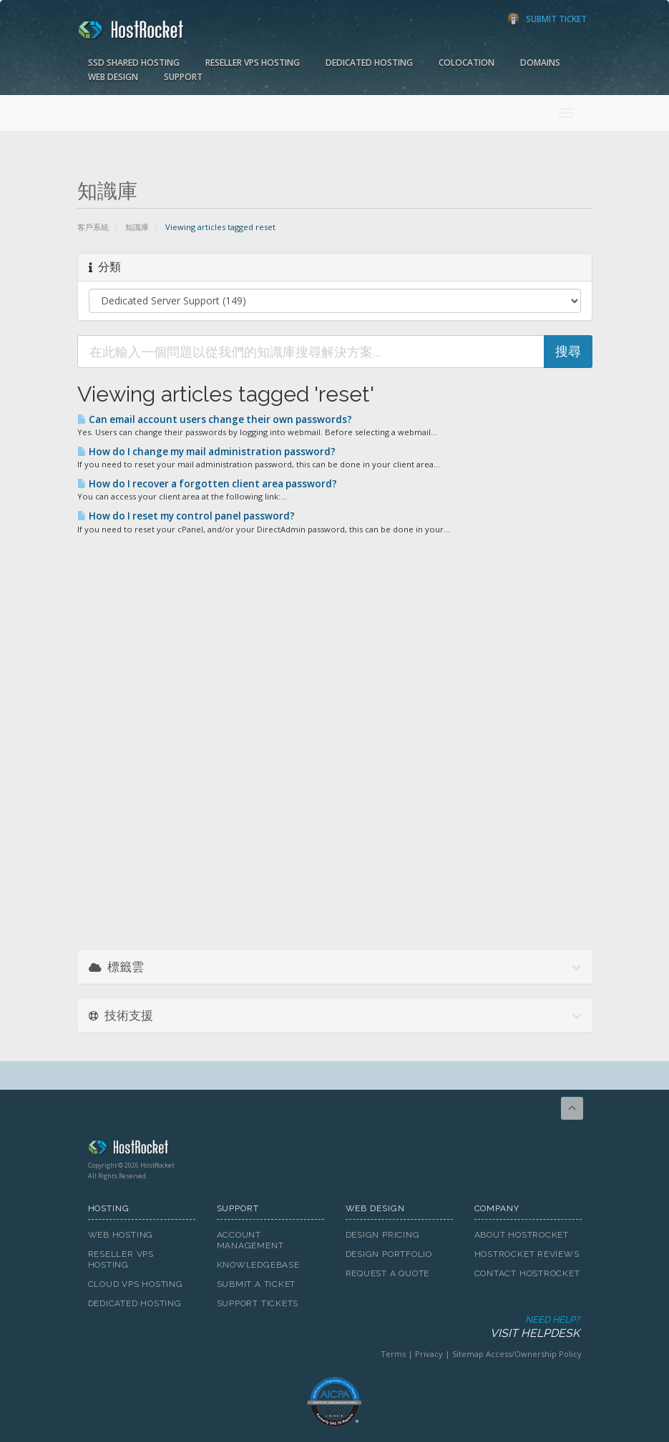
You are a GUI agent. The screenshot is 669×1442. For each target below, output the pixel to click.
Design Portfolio (389, 1254)
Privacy (429, 1353)
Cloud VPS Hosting (135, 1284)
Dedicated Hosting (369, 62)
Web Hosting (121, 1235)
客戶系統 (93, 227)
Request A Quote (388, 1273)
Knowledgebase (258, 1265)
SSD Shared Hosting (134, 62)
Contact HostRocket (527, 1273)
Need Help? (334, 1327)
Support (183, 77)
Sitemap (468, 1353)
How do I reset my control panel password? (186, 515)
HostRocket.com (335, 1149)
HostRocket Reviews (527, 1254)
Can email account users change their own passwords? (214, 419)
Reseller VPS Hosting (252, 62)
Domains (540, 62)
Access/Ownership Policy (534, 1353)
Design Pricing (383, 1235)
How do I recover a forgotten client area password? (207, 483)
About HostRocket (521, 1235)
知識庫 (137, 227)
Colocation (466, 62)
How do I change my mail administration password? (206, 451)
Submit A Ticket (256, 1284)
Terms (393, 1353)
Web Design (113, 77)
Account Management (250, 1240)
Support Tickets (258, 1303)
